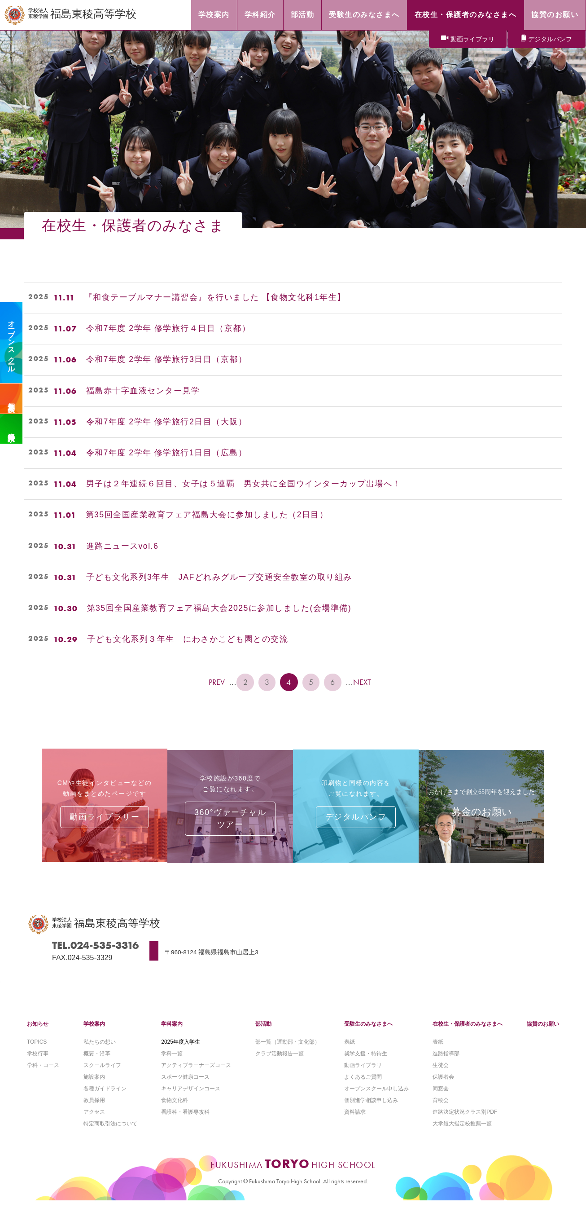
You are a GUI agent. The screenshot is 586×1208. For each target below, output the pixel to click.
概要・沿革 (96, 1060)
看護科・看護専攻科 (185, 1119)
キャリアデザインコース (190, 1095)
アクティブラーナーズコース (196, 1071)
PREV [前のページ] (215, 682)
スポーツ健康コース (185, 1083)
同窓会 (441, 1095)
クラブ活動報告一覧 (279, 1060)
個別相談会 (11, 399)
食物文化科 (174, 1107)
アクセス (94, 1119)
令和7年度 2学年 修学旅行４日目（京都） (168, 328)
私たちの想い (99, 1048)
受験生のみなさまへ (368, 1030)
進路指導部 (446, 1060)
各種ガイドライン (105, 1095)
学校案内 (94, 1030)
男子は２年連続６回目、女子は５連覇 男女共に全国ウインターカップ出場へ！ (243, 484)
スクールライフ (102, 1071)
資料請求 (11, 429)
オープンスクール (11, 343)
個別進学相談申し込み (371, 1107)
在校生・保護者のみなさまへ (468, 1030)
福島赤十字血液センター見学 (143, 391)
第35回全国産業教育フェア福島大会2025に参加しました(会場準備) (219, 608)
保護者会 (443, 1083)
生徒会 (441, 1071)
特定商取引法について (110, 1131)
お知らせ (37, 1030)
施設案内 (94, 1083)
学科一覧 (172, 1060)
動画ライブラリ (472, 39)
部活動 (263, 1030)
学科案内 (172, 1030)
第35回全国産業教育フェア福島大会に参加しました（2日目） (207, 515)
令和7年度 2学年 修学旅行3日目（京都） (167, 359)
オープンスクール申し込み (376, 1095)
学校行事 (37, 1060)
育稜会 (441, 1107)
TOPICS (37, 1048)
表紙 (349, 1048)
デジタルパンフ (550, 39)
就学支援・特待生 (365, 1060)
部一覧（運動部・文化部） (287, 1048)
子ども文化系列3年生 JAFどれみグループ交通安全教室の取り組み (219, 577)
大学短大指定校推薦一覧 (462, 1131)
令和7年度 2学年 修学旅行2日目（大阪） (167, 422)
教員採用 (94, 1107)
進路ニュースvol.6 (122, 546)
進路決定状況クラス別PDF (465, 1119)
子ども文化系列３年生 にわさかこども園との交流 (188, 639)
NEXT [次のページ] (365, 682)
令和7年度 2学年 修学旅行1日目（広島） (167, 453)
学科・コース (43, 1071)
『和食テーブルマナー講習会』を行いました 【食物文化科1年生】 (219, 297)
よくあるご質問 (363, 1083)
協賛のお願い (543, 1030)
